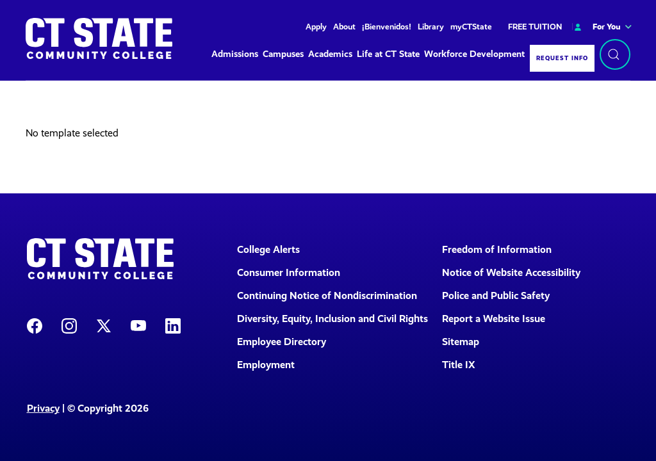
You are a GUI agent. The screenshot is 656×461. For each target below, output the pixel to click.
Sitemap (460, 342)
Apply (316, 26)
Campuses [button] (283, 54)
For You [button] (596, 26)
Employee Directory (281, 342)
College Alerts (268, 249)
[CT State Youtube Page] (138, 325)
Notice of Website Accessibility (511, 272)
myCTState (471, 26)
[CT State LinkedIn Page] (173, 325)
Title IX (458, 365)
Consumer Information (288, 272)
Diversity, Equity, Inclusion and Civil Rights (331, 318)
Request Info (562, 57)
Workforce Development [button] (474, 54)
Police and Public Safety (496, 295)
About (344, 26)
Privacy (43, 408)
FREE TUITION (535, 26)
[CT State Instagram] (69, 325)
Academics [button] (330, 54)
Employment (266, 365)
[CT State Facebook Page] (34, 325)
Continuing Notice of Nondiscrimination (327, 295)
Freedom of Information (497, 249)
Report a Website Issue (493, 318)
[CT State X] (103, 325)
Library (431, 26)
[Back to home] (99, 38)
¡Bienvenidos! (386, 26)
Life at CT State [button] (388, 54)
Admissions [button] (234, 54)
